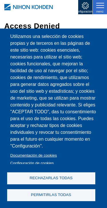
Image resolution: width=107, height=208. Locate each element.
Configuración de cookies (32, 163)
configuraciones (85, 11)
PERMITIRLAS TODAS (51, 195)
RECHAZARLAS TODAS (51, 178)
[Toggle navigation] (100, 7)
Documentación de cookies (33, 155)
